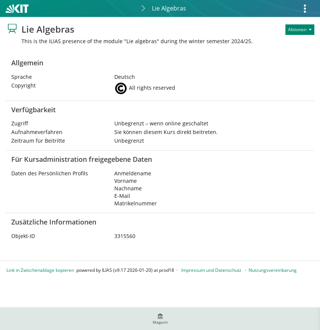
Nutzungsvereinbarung (273, 270)
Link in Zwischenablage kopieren (40, 270)
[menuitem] (160, 318)
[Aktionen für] (299, 29)
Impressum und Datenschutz (211, 270)
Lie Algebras (169, 8)
